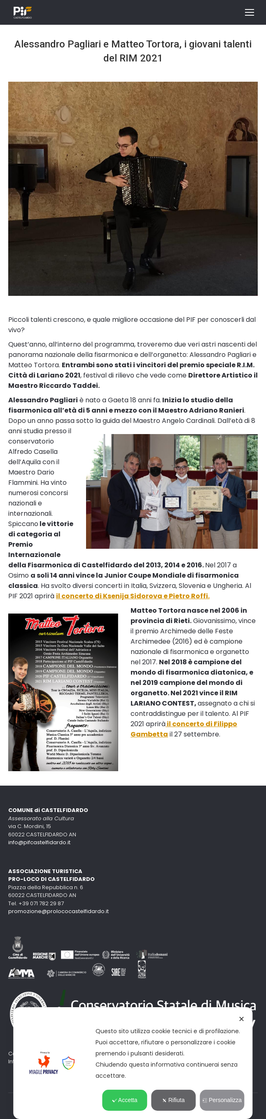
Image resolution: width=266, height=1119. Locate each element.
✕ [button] (241, 1019)
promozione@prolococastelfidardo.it (58, 911)
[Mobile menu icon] (249, 12)
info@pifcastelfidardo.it (39, 842)
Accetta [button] (125, 1100)
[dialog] (132, 1063)
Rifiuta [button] (173, 1100)
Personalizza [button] (222, 1100)
